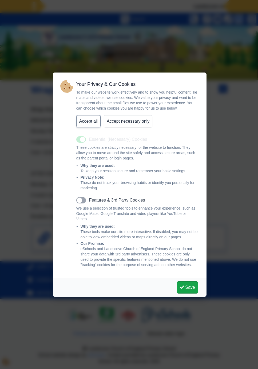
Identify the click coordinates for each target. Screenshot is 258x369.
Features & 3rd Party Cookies (117, 200)
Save (187, 287)
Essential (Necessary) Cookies (118, 139)
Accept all (88, 121)
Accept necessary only (128, 121)
